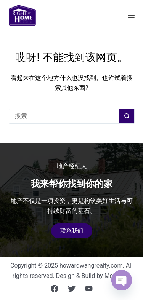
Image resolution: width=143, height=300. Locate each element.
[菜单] (131, 15)
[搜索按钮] (127, 116)
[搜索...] (64, 116)
